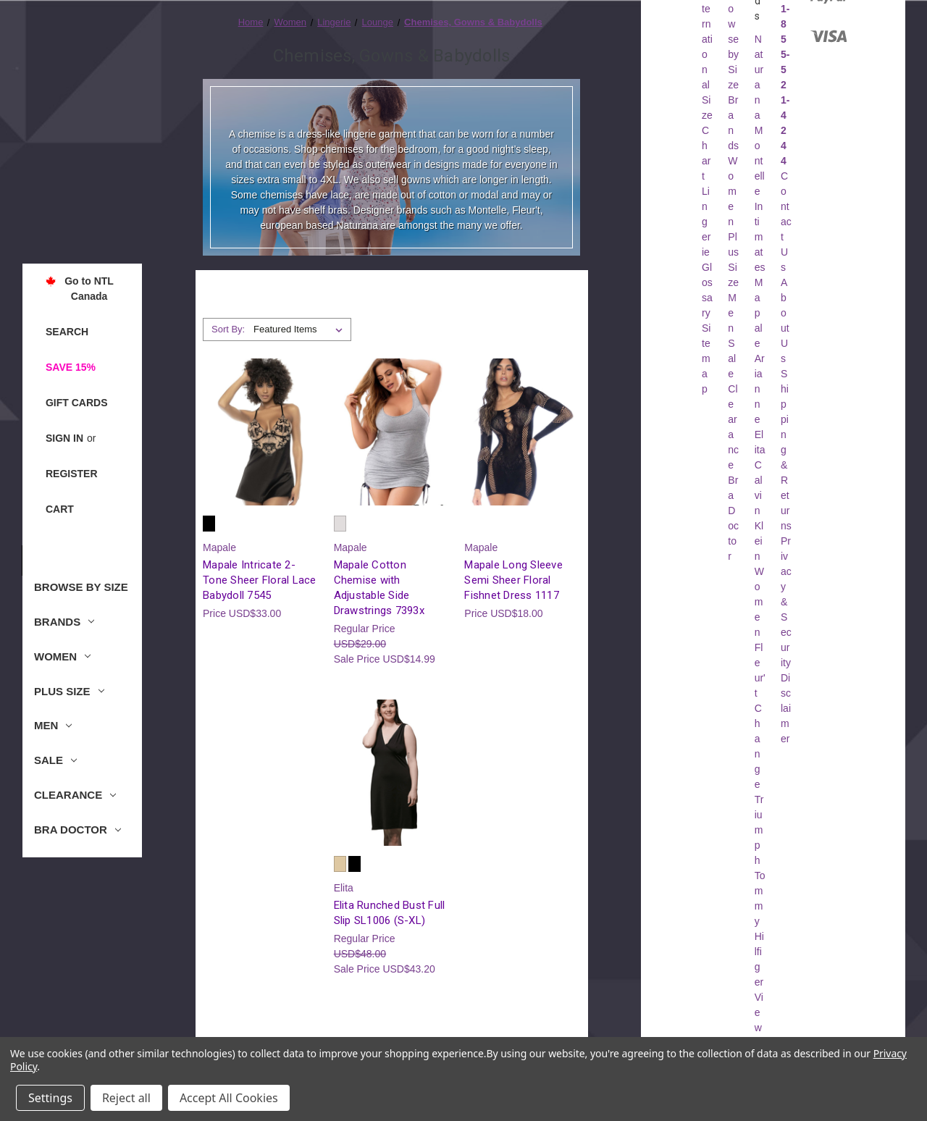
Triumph (759, 830)
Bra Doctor (77, 829)
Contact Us (786, 221)
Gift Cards (77, 402)
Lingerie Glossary (707, 252)
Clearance (75, 795)
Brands (64, 622)
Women (62, 656)
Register (72, 473)
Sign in (64, 438)
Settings (50, 1098)
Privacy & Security (786, 601)
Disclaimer (786, 708)
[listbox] (301, 329)
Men (53, 725)
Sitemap (706, 358)
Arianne (760, 389)
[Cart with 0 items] (60, 509)
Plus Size (69, 691)
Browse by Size (81, 587)
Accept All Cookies (229, 1098)
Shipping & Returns (786, 450)
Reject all (126, 1098)
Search (67, 331)
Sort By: (228, 329)
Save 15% (71, 367)
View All (759, 1027)
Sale (55, 760)
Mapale (759, 313)
